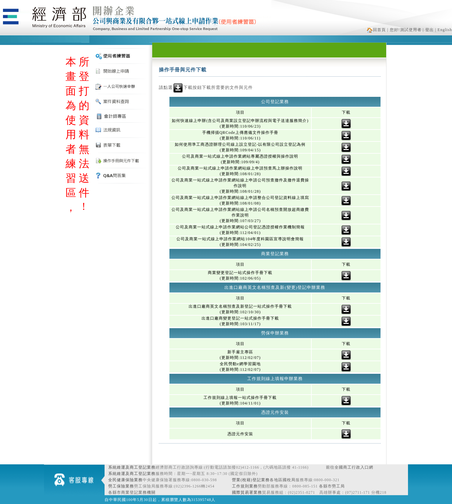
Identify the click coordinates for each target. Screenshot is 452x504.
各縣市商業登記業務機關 (132, 492)
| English (443, 29)
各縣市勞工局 (332, 486)
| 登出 (428, 29)
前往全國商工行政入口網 (349, 467)
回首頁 (376, 29)
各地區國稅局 (282, 480)
